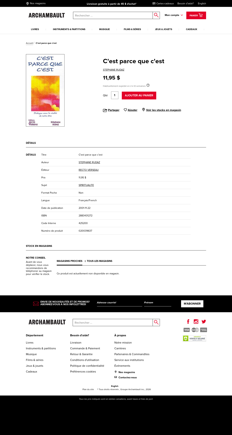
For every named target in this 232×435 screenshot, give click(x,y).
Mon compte (172, 15)
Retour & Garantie (81, 354)
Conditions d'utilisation (84, 360)
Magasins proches (69, 261)
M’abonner (192, 304)
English (202, 3)
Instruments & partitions (69, 29)
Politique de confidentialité (87, 366)
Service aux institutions (129, 360)
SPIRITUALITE (86, 185)
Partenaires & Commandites (131, 354)
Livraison (75, 342)
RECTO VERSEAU (89, 170)
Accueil (29, 43)
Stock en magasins (39, 246)
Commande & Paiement (85, 348)
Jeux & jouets (163, 29)
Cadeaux (191, 29)
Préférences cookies (83, 371)
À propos (120, 335)
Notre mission (123, 342)
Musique (104, 29)
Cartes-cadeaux (163, 3)
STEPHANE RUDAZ (113, 70)
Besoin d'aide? (185, 3)
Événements (122, 366)
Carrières (120, 348)
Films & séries (132, 29)
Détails (31, 143)
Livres (35, 29)
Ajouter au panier (139, 95)
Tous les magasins (99, 261)
